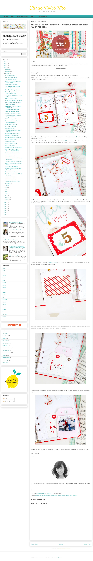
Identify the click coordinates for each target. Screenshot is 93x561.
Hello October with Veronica (11, 166)
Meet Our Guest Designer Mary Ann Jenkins (17, 230)
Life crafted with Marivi (10, 104)
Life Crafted (58, 495)
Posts (5, 398)
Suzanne (4, 316)
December (7, 69)
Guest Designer (51, 495)
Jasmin (4, 290)
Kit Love (4, 338)
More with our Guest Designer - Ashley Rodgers (13, 95)
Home (6, 16)
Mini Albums (5, 340)
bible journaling (6, 357)
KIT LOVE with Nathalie (10, 75)
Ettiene (4, 285)
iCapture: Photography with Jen (16, 255)
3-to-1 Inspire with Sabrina (11, 77)
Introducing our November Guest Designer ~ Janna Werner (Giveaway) (17, 247)
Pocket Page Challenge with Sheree (13, 137)
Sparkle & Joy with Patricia (11, 139)
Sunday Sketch (6, 350)
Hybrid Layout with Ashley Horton (12, 181)
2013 (5, 214)
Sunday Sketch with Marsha (11, 124)
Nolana (4, 309)
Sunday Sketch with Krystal (11, 172)
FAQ (12, 16)
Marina (4, 302)
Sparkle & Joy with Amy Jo (11, 98)
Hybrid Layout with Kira (10, 156)
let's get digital (6, 360)
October (7, 73)
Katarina (4, 292)
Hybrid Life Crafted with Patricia (12, 111)
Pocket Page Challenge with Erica (12, 90)
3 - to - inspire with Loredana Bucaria (13, 102)
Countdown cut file (52, 262)
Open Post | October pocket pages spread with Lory (12, 87)
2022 (5, 63)
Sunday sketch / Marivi (10, 145)
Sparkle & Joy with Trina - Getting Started (12, 153)
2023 (5, 61)
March (6, 195)
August (7, 185)
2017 (5, 206)
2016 (5, 208)
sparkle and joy (65, 495)
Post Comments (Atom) (64, 548)
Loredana (5, 299)
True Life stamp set (67, 141)
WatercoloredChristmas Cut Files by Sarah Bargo (13, 131)
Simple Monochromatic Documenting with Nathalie (13, 158)
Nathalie (4, 307)
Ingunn (4, 287)
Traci (4, 319)
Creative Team (42, 16)
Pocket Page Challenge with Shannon (13, 161)
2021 (5, 65)
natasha (4, 304)
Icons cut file (74, 137)
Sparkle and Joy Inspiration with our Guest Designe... (13, 82)
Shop (32, 16)
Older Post (87, 544)
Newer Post (34, 544)
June (6, 189)
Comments (6, 401)
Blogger (60, 557)
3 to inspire (5, 333)
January (7, 199)
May (6, 191)
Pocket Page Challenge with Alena (12, 113)
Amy (4, 273)
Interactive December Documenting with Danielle (13, 107)
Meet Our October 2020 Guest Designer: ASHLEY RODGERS (12, 150)
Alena (4, 270)
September (7, 183)
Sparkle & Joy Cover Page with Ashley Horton (13, 164)
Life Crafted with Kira (9, 128)
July (6, 187)
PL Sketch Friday (6, 343)
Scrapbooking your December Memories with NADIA (11, 92)
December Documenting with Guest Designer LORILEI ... (13, 116)
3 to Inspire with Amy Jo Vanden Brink (13, 147)
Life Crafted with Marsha (10, 179)
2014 (5, 212)
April (6, 193)
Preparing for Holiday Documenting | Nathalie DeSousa (13, 169)
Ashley (4, 275)
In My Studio (5, 336)
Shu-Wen (5, 314)
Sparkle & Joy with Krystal (11, 143)
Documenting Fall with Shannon (12, 109)
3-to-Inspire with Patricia (10, 177)
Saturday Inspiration (7, 348)
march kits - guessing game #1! (16, 222)
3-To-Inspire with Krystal (10, 126)
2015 (5, 210)
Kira (3, 297)
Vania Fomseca (73, 495)
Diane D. (4, 282)
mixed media (5, 362)
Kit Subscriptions (22, 16)
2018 (5, 204)
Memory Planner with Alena (11, 84)
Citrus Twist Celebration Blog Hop (10, 240)
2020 (5, 67)
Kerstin (4, 294)
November (7, 71)
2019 (5, 202)
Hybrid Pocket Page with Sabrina (12, 133)
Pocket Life (5, 345)
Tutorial (4, 355)
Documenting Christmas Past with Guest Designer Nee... (12, 121)
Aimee (4, 268)
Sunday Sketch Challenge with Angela (13, 100)
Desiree (4, 278)
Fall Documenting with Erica (11, 119)
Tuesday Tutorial (6, 352)
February (7, 197)
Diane (4, 280)
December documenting (41, 495)
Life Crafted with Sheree (10, 79)
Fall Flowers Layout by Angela (12, 135)
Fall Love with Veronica (10, 141)
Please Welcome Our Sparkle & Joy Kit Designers (13, 174)
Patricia (4, 311)
